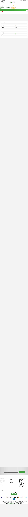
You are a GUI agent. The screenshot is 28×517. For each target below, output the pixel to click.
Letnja (15, 46)
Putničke (16, 37)
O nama (11, 491)
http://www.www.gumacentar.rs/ (10, 516)
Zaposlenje (11, 492)
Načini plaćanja (20, 495)
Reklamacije (20, 497)
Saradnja (11, 493)
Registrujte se (24, 0)
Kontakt (10, 494)
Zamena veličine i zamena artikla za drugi (23, 500)
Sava (15, 38)
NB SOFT (17, 516)
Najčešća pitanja (11, 495)
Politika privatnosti (21, 492)
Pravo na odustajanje (21, 496)
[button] (2, 13)
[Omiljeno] (27, 0)
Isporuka (20, 494)
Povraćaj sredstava (21, 498)
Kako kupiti (20, 493)
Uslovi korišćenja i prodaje (22, 491)
